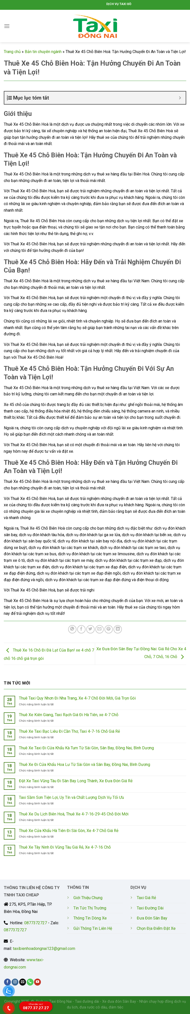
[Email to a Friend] (99, 629)
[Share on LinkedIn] (118, 629)
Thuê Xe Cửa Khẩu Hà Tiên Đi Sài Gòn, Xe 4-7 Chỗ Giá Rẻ (68, 830)
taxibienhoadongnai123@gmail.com (44, 948)
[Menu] (7, 26)
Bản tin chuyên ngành (43, 51)
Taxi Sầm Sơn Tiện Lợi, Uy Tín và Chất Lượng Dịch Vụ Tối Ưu (71, 797)
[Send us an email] (22, 982)
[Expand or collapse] (180, 98)
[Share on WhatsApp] (72, 629)
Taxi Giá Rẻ (146, 897)
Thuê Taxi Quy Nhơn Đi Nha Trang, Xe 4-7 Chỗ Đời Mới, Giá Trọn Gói (77, 698)
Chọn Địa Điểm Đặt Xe (156, 928)
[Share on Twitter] (90, 629)
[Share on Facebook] (81, 629)
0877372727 (35, 922)
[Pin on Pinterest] (108, 629)
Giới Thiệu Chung (87, 897)
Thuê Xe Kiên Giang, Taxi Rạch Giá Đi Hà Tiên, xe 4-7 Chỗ (68, 714)
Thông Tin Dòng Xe (90, 918)
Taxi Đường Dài (150, 908)
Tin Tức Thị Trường (89, 908)
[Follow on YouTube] (37, 982)
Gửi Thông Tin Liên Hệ (92, 928)
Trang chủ (12, 51)
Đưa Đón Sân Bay (152, 918)
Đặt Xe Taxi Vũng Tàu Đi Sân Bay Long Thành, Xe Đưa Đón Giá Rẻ (75, 780)
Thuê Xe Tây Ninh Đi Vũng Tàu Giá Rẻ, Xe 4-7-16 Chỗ (65, 847)
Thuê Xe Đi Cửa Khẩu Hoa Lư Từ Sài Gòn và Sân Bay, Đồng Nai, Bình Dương (84, 764)
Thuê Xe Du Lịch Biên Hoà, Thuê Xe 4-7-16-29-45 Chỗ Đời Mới (73, 814)
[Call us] (30, 982)
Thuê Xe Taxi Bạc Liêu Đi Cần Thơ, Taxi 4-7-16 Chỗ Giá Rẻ (69, 731)
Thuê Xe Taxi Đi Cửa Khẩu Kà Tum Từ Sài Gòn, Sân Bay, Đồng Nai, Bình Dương (86, 748)
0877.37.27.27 (36, 1006)
